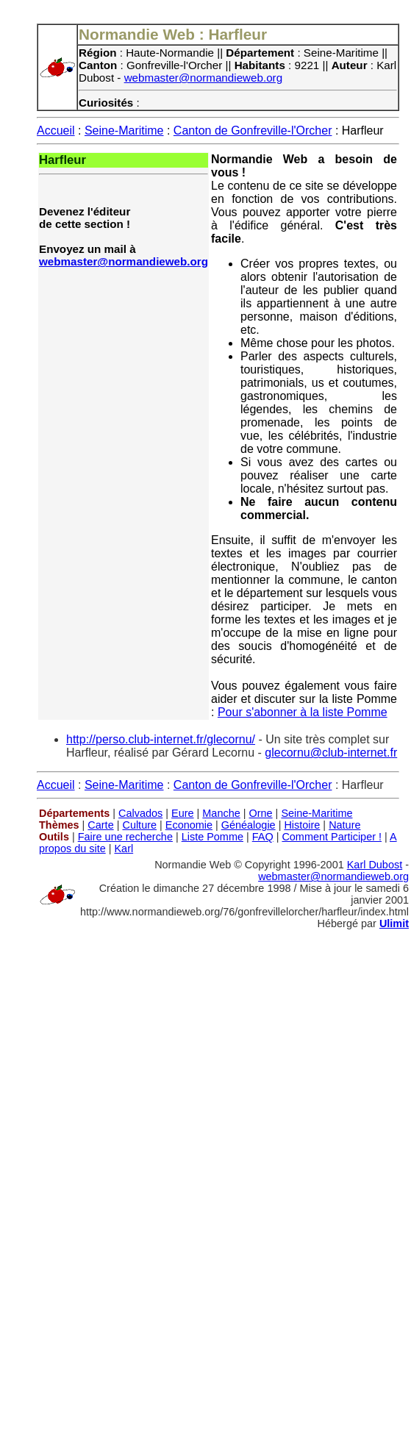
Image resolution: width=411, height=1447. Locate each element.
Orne (261, 813)
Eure (182, 813)
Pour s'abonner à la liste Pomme (302, 712)
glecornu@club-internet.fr (331, 752)
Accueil (56, 130)
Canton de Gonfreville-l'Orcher (253, 130)
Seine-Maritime (124, 130)
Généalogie (248, 825)
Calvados (140, 813)
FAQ (263, 837)
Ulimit (394, 923)
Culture (139, 825)
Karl (123, 848)
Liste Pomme (212, 837)
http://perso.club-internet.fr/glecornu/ (160, 739)
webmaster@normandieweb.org (203, 77)
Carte (100, 825)
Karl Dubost (374, 865)
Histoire (302, 825)
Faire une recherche (125, 837)
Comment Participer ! (332, 837)
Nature (344, 825)
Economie (188, 825)
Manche (221, 813)
